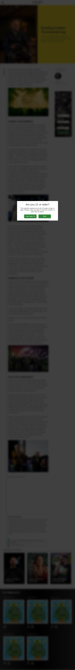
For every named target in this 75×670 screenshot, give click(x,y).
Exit (44, 216)
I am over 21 (30, 216)
